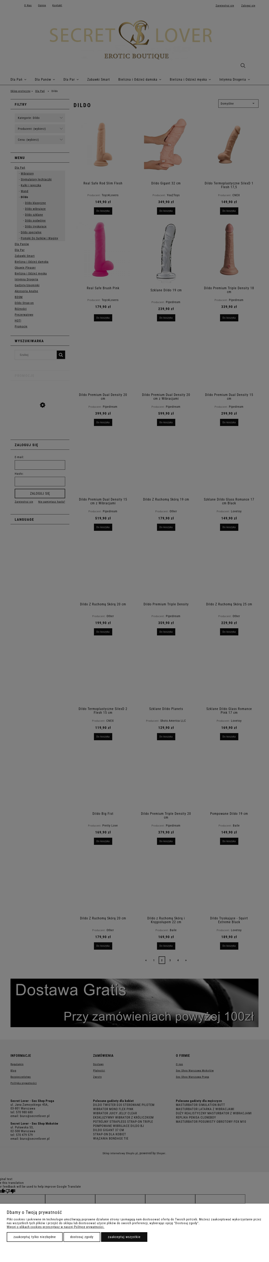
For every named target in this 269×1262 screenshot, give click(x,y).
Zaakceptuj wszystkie (124, 1237)
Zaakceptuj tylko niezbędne (34, 1237)
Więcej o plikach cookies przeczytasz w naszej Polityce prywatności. (55, 1227)
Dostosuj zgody (82, 1237)
